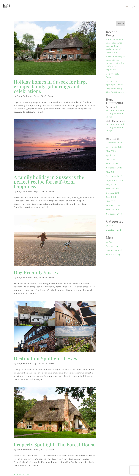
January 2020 (112, 188)
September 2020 (114, 180)
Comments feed (114, 250)
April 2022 (111, 155)
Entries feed (112, 246)
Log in (109, 242)
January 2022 (112, 163)
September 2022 (114, 147)
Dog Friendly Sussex (36, 272)
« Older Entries (21, 474)
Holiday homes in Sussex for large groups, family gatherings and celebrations (51, 86)
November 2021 (114, 168)
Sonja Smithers (24, 96)
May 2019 (110, 201)
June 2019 (111, 197)
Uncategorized (113, 230)
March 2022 (112, 159)
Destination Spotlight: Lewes (45, 358)
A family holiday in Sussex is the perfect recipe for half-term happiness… (49, 181)
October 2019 (112, 193)
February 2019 (113, 205)
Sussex (51, 96)
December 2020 (114, 176)
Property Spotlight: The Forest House (54, 444)
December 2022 (114, 142)
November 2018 (114, 214)
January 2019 (112, 209)
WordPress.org (113, 254)
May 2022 (111, 151)
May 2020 (111, 184)
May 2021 (110, 172)
